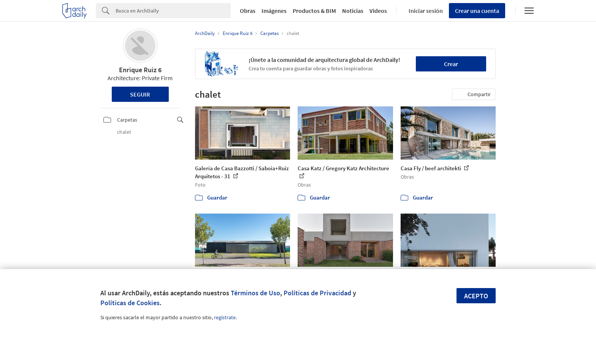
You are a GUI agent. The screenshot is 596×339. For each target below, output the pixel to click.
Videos (378, 11)
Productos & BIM (314, 11)
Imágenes (274, 11)
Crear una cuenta (477, 10)
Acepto (476, 295)
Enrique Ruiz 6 (140, 69)
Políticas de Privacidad (317, 292)
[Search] (173, 10)
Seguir (140, 94)
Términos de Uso (255, 292)
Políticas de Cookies (130, 302)
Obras (247, 11)
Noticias (352, 11)
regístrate (225, 317)
